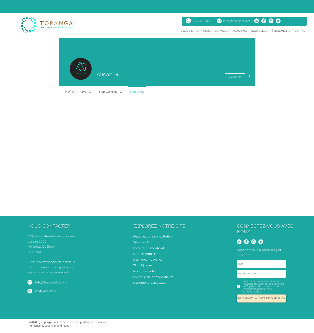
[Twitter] (278, 20)
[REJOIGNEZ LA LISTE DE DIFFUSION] (261, 298)
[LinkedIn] (256, 20)
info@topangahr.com (236, 20)
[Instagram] (271, 20)
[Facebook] (263, 20)
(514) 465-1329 (202, 20)
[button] (204, 31)
